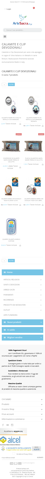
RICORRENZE (9, 300)
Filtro (11, 84)
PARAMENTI (8, 295)
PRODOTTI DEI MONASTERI (15, 305)
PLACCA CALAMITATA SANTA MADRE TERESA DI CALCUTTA (34, 159)
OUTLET (7, 310)
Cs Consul (29, 476)
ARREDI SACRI (9, 289)
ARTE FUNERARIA (10, 315)
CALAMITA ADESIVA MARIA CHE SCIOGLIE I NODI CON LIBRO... (33, 199)
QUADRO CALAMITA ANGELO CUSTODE (11, 240)
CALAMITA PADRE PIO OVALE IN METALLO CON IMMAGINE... (11, 118)
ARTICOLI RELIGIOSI (11, 279)
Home (10, 272)
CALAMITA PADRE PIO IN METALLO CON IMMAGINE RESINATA (34, 119)
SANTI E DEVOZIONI (12, 284)
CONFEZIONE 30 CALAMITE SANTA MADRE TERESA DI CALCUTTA (11, 160)
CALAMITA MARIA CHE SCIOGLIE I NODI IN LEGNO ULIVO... (11, 199)
